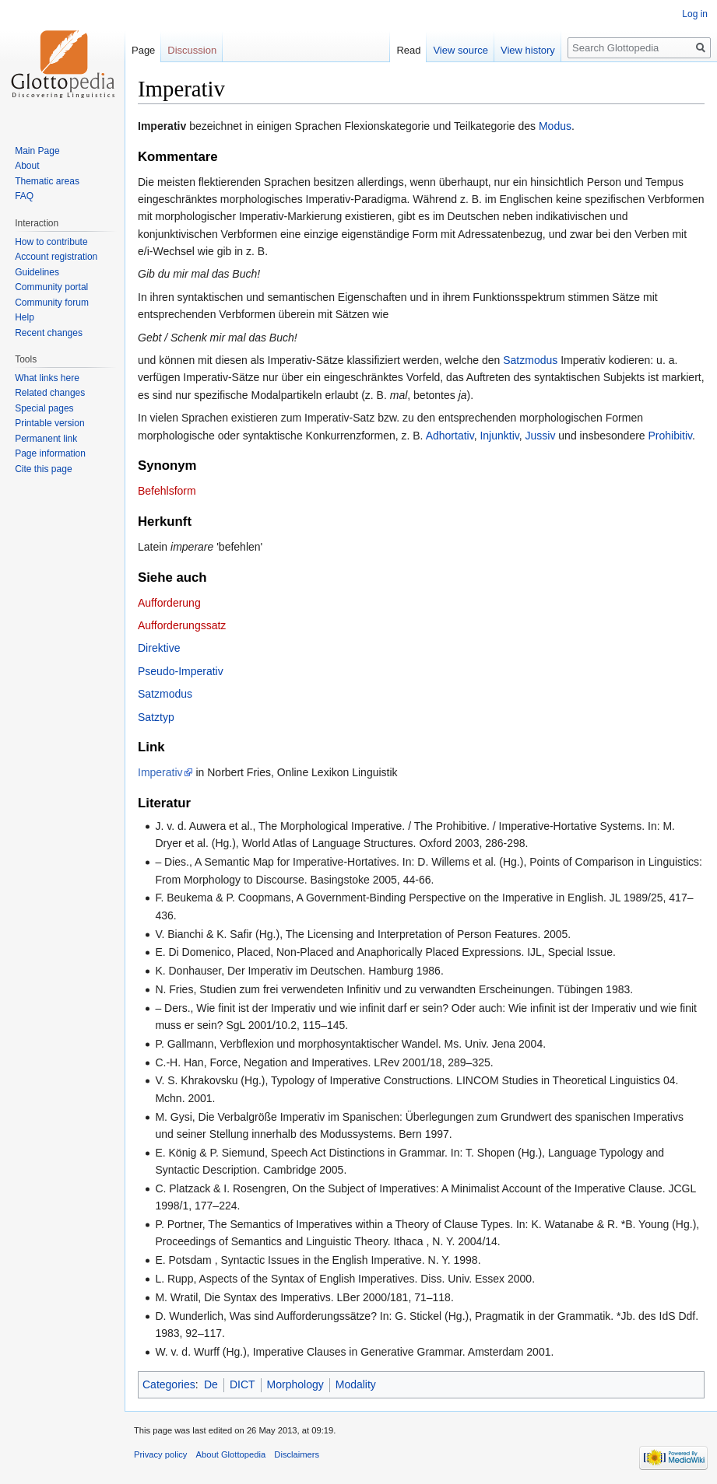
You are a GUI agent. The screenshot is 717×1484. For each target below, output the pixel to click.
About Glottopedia (231, 1454)
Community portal (51, 287)
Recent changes (49, 332)
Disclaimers (296, 1454)
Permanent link (46, 438)
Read (408, 50)
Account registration (56, 256)
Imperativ (160, 772)
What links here (47, 378)
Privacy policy (160, 1454)
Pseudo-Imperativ (180, 671)
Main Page (37, 150)
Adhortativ (450, 435)
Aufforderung (169, 603)
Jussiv (540, 435)
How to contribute (51, 241)
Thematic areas (47, 181)
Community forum (52, 302)
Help (24, 317)
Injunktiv (499, 435)
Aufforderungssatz (182, 625)
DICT (242, 1384)
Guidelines (37, 272)
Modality (356, 1384)
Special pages (44, 408)
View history (528, 50)
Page (143, 50)
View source (460, 50)
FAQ (24, 196)
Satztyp (156, 717)
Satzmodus (530, 360)
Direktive (159, 648)
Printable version (49, 423)
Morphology (295, 1384)
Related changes (50, 392)
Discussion (191, 50)
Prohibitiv (670, 435)
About (27, 165)
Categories (168, 1384)
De (211, 1384)
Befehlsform (167, 491)
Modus (555, 126)
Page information (50, 453)
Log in (695, 14)
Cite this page (43, 469)
